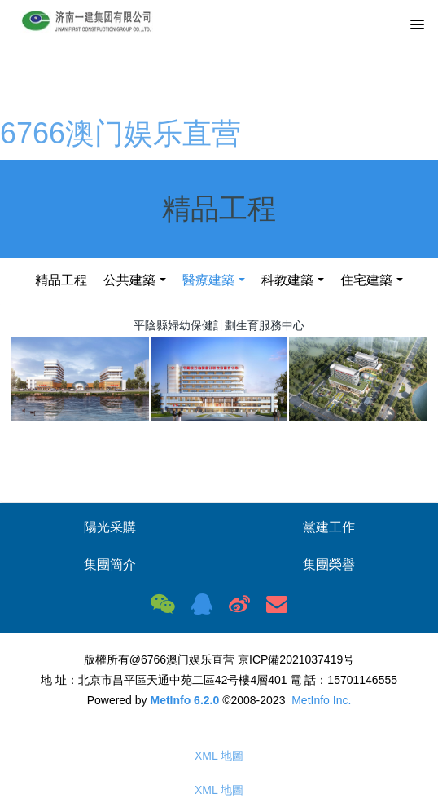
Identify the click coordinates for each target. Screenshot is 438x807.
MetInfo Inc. (321, 700)
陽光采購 (110, 527)
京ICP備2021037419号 (296, 659)
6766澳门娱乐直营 (120, 133)
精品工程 (61, 280)
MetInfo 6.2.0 (184, 700)
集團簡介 (110, 564)
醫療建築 (208, 280)
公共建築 (129, 280)
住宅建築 (366, 280)
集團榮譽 (329, 564)
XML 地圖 (219, 755)
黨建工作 (329, 527)
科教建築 (287, 280)
